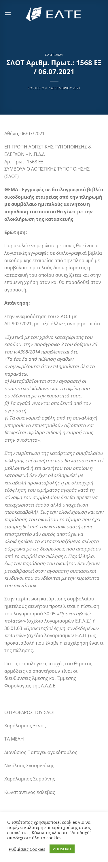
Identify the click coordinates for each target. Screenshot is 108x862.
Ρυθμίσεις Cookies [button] (27, 849)
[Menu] (7, 14)
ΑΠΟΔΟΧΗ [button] (62, 848)
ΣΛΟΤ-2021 (54, 55)
